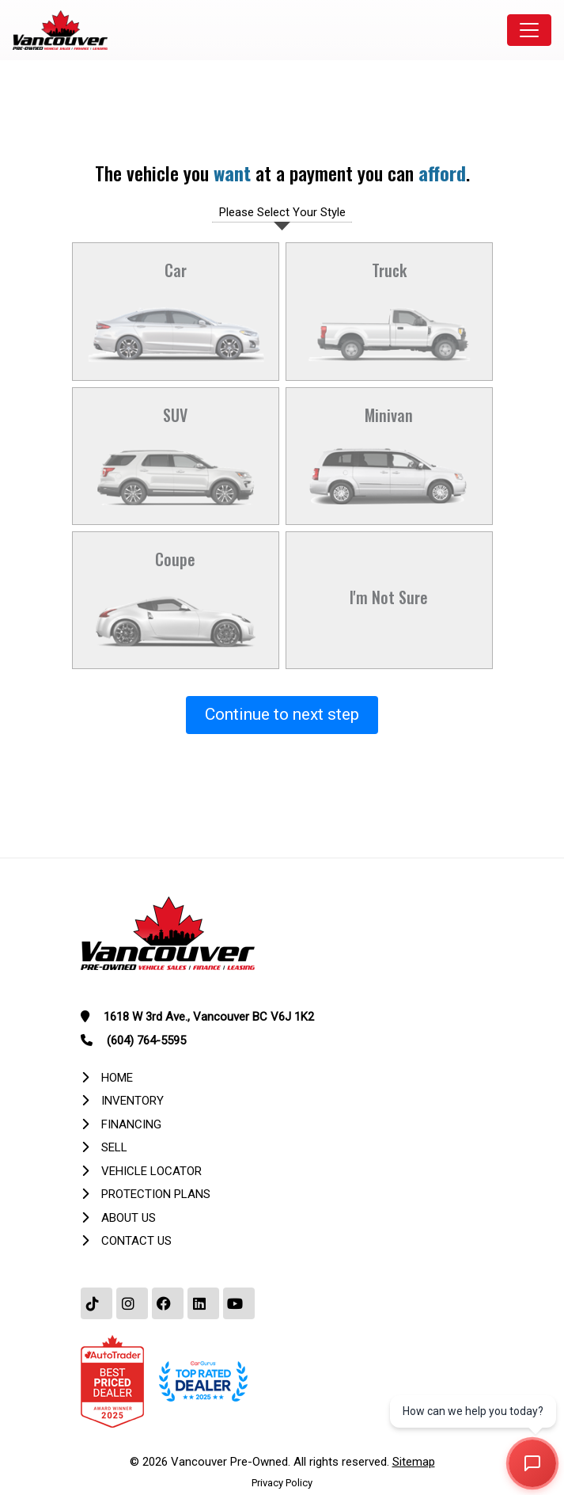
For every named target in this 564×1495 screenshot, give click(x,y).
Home (117, 1078)
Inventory (132, 1101)
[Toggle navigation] (529, 30)
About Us (128, 1218)
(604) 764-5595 (146, 1040)
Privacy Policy (282, 1483)
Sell (114, 1147)
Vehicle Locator (151, 1171)
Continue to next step (282, 714)
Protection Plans (155, 1194)
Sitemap (413, 1462)
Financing (131, 1124)
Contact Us (136, 1241)
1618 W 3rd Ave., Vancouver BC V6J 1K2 (209, 1017)
